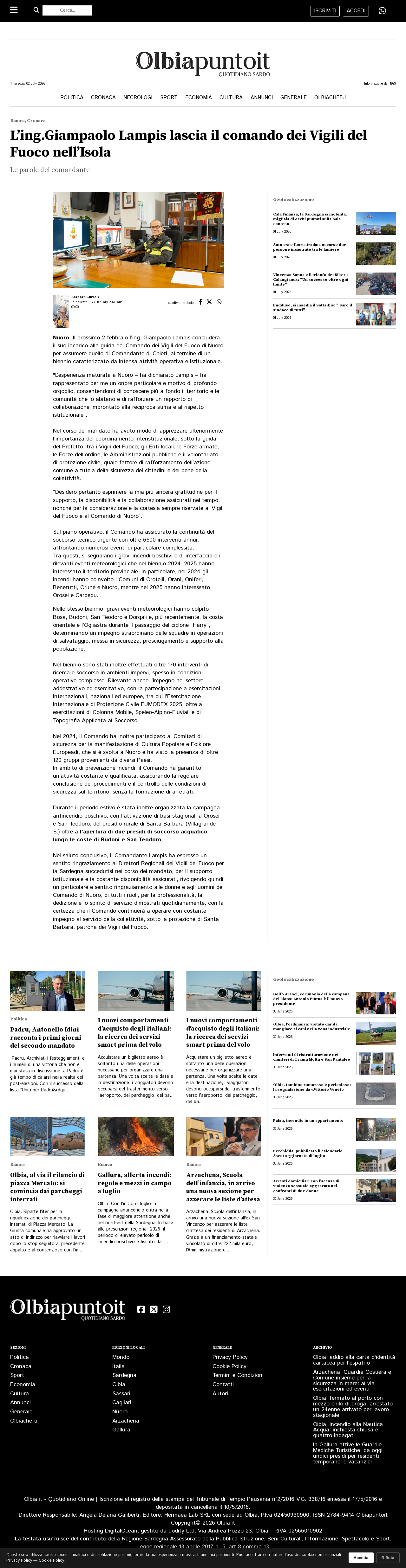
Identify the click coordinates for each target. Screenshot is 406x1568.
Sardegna (124, 1375)
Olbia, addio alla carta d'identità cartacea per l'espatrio (354, 1360)
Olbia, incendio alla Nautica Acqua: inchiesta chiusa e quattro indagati (348, 1430)
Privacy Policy (230, 1357)
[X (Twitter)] (153, 1309)
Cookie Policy (229, 1366)
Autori (220, 1394)
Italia (118, 1366)
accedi (356, 11)
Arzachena (125, 1421)
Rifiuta (388, 1557)
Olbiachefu (330, 97)
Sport (169, 97)
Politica (71, 97)
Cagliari (121, 1402)
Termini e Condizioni (238, 1375)
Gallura (121, 1430)
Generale (293, 97)
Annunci (262, 97)
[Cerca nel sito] (67, 10)
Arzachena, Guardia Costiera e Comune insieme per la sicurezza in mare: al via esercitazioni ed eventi (352, 1380)
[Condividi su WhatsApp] (382, 11)
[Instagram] (166, 1309)
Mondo (120, 1357)
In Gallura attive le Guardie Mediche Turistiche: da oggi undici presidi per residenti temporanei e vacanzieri (348, 1453)
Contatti (223, 1384)
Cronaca (103, 97)
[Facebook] (141, 1309)
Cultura (231, 97)
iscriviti (325, 11)
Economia (198, 97)
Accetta (361, 1557)
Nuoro (120, 1412)
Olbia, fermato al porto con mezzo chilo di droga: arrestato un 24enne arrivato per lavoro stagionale (353, 1406)
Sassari (121, 1394)
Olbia (118, 1384)
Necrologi (137, 97)
